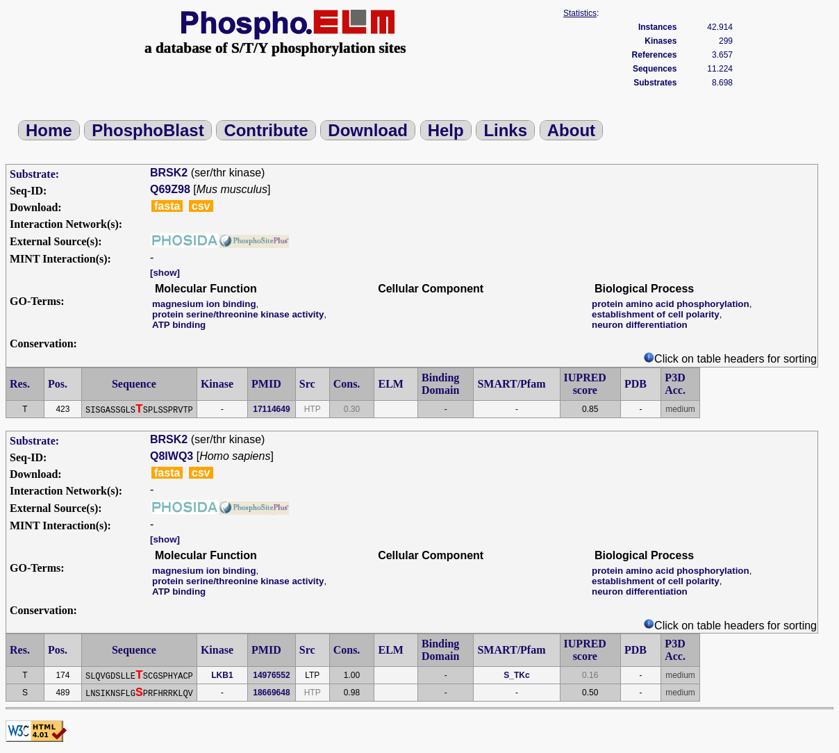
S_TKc (516, 675)
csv (201, 206)
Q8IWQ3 (171, 456)
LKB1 (222, 675)
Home (49, 130)
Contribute (266, 130)
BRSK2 (169, 173)
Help (446, 130)
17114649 (271, 409)
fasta (167, 206)
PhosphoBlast (147, 130)
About (571, 130)
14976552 (271, 675)
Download (368, 130)
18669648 (271, 692)
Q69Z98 (170, 189)
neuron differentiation (640, 325)
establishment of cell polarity (656, 314)
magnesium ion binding (204, 304)
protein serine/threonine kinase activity (238, 314)
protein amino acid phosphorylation (670, 304)
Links (505, 130)
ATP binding (179, 325)
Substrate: (34, 174)
